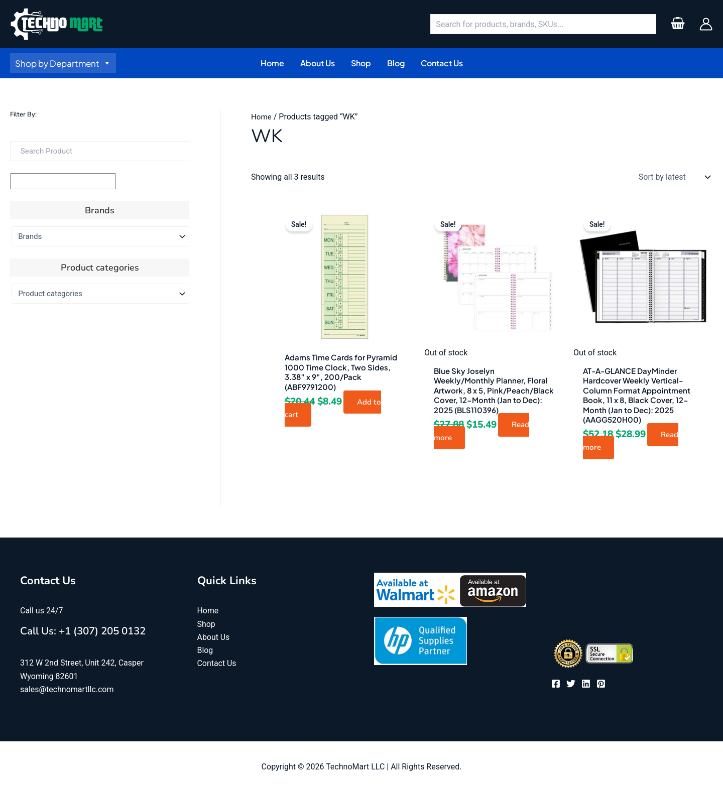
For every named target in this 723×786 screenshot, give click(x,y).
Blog (205, 652)
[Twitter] (570, 685)
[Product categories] (100, 294)
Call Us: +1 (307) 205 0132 (93, 632)
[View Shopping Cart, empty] (677, 24)
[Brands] (100, 236)
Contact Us (217, 665)
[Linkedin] (585, 685)
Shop (206, 625)
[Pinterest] (601, 685)
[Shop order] (672, 177)
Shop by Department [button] (63, 63)
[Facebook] (555, 685)
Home (262, 116)
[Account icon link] (706, 24)
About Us (213, 638)
